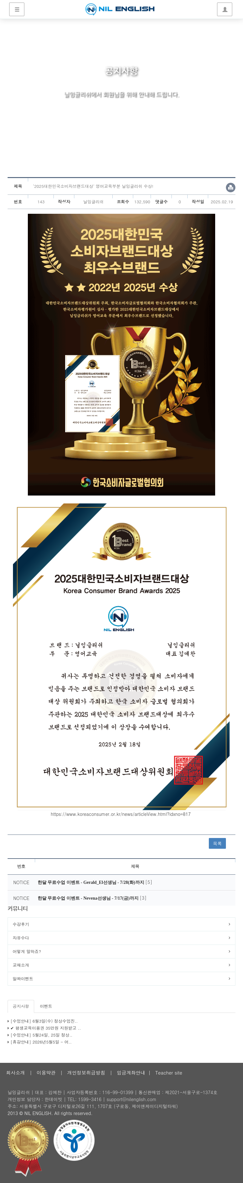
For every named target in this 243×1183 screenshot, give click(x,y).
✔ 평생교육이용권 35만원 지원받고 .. (45, 1028)
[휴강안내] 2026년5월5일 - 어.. (41, 1042)
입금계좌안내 (131, 1072)
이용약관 (46, 1072)
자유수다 (21, 938)
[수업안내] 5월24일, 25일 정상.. (41, 1035)
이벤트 (46, 1006)
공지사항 (21, 1006)
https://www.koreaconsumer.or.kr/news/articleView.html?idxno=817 (121, 814)
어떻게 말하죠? (27, 951)
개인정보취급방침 (86, 1072)
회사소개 (15, 1072)
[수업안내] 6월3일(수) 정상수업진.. (44, 1021)
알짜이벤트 (23, 979)
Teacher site (168, 1072)
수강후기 (21, 924)
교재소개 (21, 965)
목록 (217, 843)
